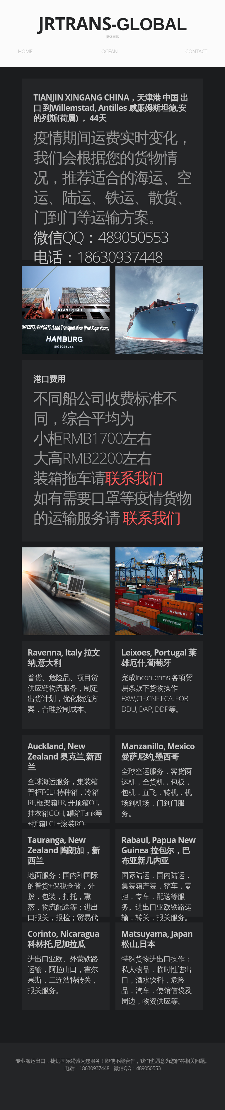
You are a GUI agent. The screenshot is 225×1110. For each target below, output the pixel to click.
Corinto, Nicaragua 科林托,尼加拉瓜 (63, 938)
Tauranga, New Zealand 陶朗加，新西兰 (64, 850)
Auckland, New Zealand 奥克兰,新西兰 (65, 756)
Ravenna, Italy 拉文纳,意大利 (64, 657)
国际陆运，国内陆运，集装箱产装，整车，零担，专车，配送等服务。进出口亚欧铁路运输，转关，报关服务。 (156, 896)
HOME (25, 51)
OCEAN (109, 51)
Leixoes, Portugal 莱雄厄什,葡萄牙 (158, 657)
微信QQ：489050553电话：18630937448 (100, 246)
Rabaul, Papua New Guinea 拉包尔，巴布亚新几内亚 (158, 850)
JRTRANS (112, 23)
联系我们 (134, 477)
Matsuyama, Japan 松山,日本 (157, 938)
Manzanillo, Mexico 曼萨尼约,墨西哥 (158, 751)
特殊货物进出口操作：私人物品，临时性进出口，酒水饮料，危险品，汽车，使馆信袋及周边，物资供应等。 (156, 980)
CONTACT (196, 51)
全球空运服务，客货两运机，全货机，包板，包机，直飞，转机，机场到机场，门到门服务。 (156, 792)
